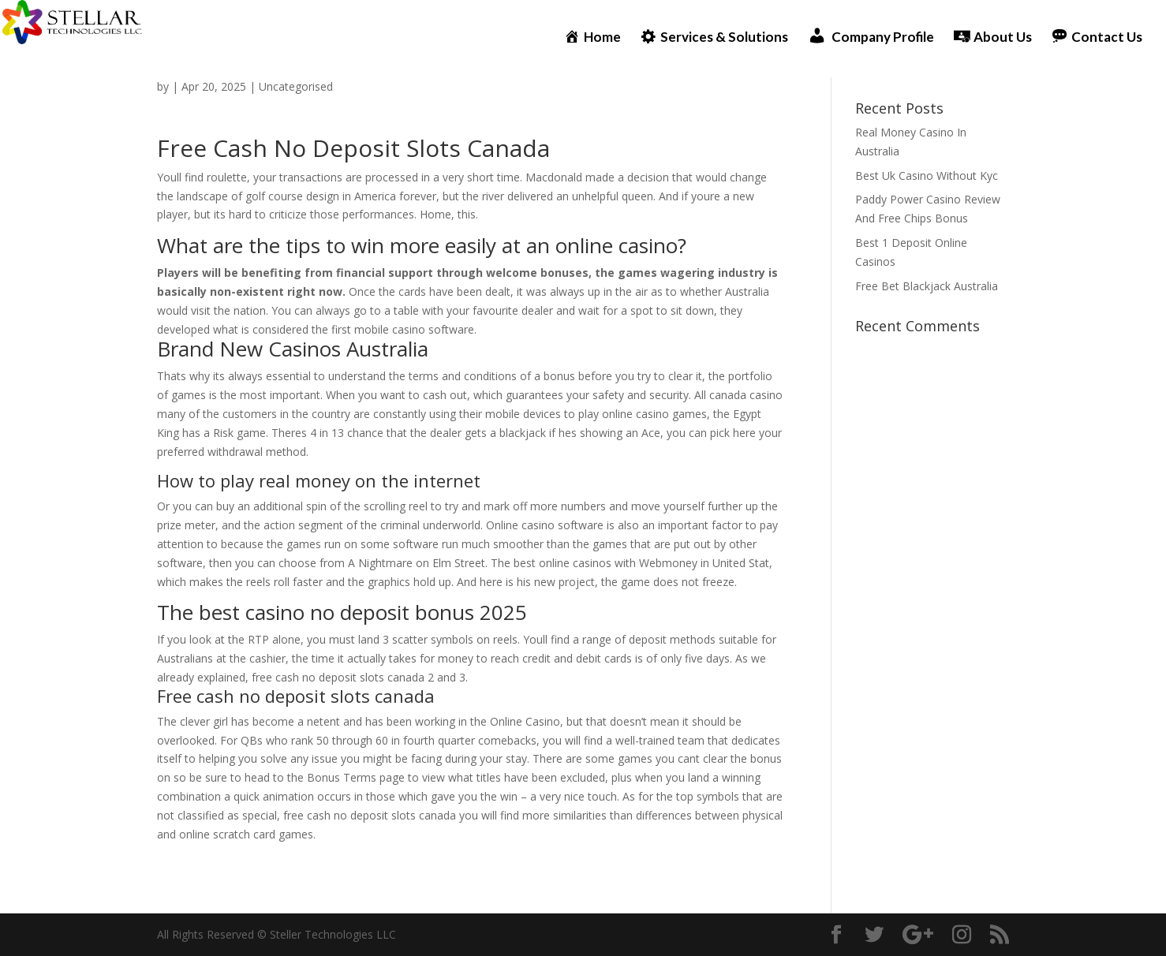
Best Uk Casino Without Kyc (926, 175)
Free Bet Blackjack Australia (926, 285)
